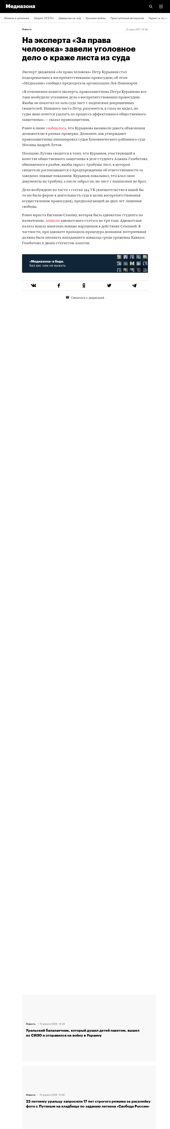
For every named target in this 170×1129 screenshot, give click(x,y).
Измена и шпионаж (16, 18)
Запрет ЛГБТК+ (44, 18)
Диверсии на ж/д (70, 18)
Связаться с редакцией (85, 297)
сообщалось (56, 128)
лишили (52, 220)
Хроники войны (96, 18)
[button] (161, 6)
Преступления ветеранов (127, 18)
